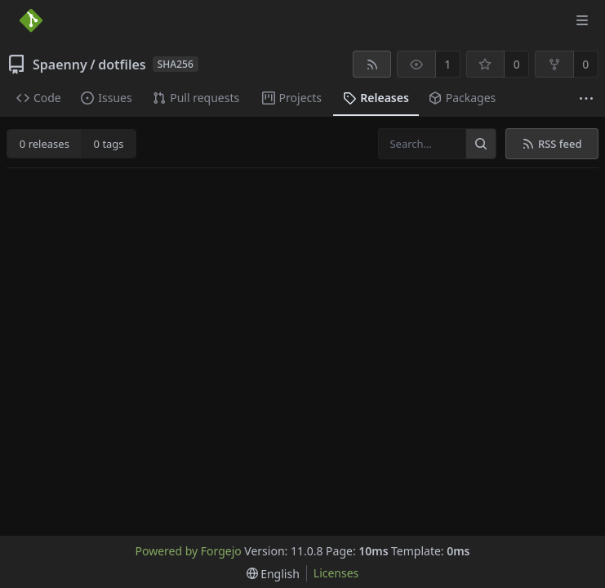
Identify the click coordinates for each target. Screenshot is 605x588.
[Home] (31, 20)
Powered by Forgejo (189, 551)
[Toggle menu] (582, 20)
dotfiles (122, 64)
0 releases (44, 143)
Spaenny (60, 64)
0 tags (109, 143)
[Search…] (480, 143)
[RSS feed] (372, 64)
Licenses (336, 573)
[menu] (273, 573)
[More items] (586, 98)
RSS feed (551, 143)
